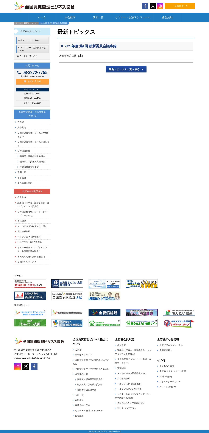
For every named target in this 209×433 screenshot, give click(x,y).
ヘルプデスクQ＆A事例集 (29, 242)
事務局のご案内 (24, 183)
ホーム (42, 17)
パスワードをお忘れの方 (26, 56)
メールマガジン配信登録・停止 (32, 226)
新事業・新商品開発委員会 (32, 156)
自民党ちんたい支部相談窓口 (31, 256)
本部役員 (21, 177)
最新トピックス (30, 23)
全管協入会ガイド (83, 355)
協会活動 (167, 17)
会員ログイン (181, 6)
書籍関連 (21, 221)
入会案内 (70, 17)
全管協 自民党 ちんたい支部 (172, 371)
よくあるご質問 (166, 366)
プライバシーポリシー (170, 381)
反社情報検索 (23, 231)
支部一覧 (98, 17)
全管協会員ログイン (30, 31)
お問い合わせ (32, 81)
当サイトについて (167, 387)
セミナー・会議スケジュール (132, 17)
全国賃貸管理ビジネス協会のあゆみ (92, 369)
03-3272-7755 (32, 72)
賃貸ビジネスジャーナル (171, 345)
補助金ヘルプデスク (26, 262)
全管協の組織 (23, 151)
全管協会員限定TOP (32, 191)
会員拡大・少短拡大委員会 (32, 161)
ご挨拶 (20, 122)
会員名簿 (21, 197)
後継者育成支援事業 (29, 167)
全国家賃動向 (165, 350)
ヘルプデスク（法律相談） (30, 237)
